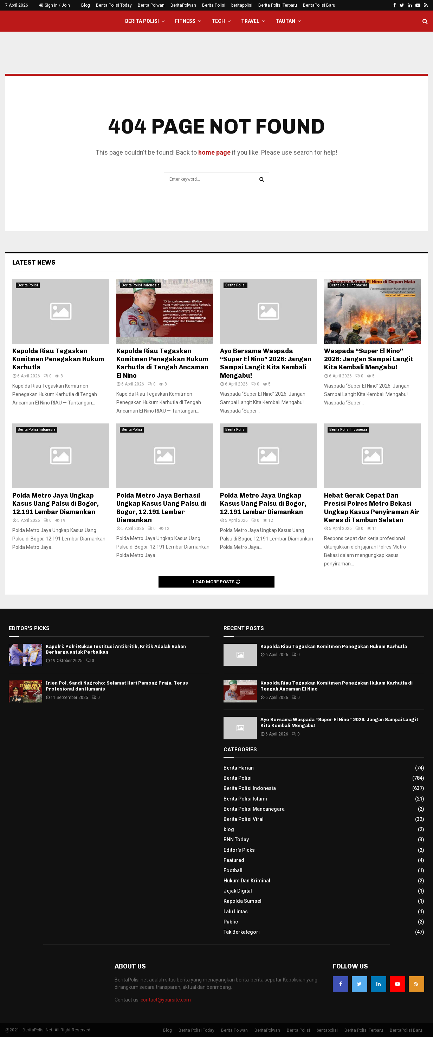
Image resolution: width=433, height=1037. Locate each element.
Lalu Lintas (236, 911)
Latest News (34, 262)
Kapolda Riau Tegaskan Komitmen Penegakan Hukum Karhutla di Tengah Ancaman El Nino (162, 363)
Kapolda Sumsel (242, 901)
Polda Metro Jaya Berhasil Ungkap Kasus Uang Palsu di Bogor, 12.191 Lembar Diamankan (161, 508)
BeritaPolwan (183, 5)
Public (231, 922)
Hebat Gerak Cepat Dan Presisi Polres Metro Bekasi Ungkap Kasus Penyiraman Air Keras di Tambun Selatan (371, 508)
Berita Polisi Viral (244, 819)
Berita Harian (239, 768)
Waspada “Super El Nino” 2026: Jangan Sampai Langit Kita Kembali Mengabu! (368, 359)
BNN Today (236, 839)
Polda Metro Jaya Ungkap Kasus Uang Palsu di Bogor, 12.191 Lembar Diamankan (55, 504)
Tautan (285, 21)
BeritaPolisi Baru (319, 5)
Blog (85, 5)
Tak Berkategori (242, 932)
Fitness (185, 21)
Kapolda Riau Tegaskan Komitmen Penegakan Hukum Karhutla (58, 359)
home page (214, 152)
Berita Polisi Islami (245, 799)
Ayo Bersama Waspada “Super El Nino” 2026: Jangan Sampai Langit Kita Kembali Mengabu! (265, 363)
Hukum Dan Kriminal (247, 880)
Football (233, 870)
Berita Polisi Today (114, 5)
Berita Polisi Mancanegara (254, 809)
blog (229, 829)
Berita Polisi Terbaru (277, 5)
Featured (234, 860)
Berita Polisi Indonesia (141, 285)
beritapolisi (241, 5)
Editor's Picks (239, 850)
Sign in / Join (54, 5)
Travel (250, 21)
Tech (218, 21)
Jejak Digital (238, 891)
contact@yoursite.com (166, 1000)
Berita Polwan (151, 5)
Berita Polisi (213, 5)
